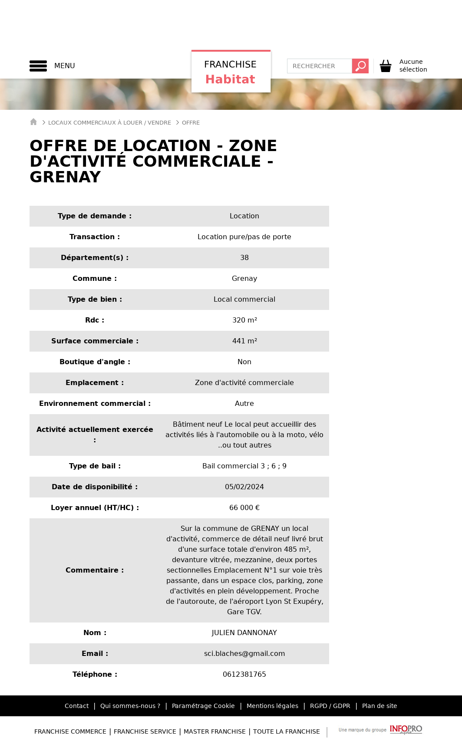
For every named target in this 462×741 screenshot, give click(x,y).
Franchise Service (145, 731)
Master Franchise (215, 731)
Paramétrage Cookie (203, 705)
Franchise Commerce (70, 731)
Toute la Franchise (286, 731)
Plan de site (379, 705)
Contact (77, 705)
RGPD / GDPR (330, 705)
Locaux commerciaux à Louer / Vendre (109, 122)
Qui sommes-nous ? (130, 705)
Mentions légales (272, 705)
